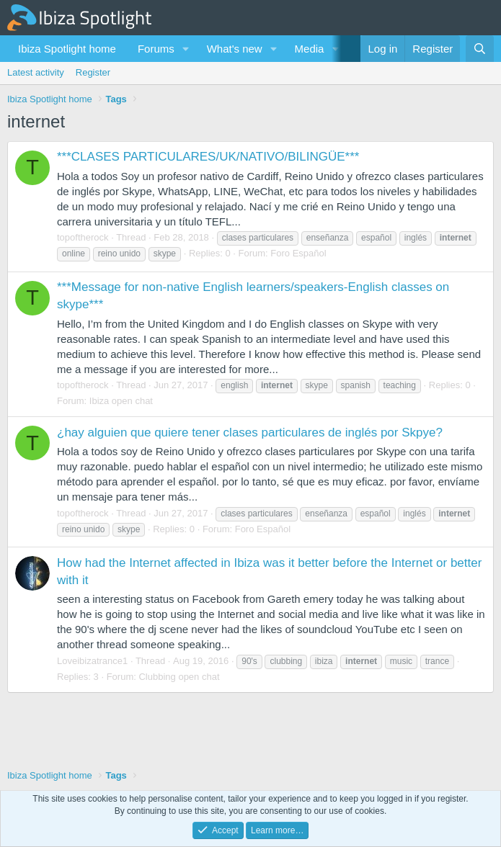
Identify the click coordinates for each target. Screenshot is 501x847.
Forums (156, 48)
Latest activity (35, 72)
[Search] (480, 48)
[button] (186, 48)
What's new (234, 48)
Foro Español (298, 253)
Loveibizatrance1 (92, 660)
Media (309, 48)
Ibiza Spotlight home (67, 48)
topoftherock (83, 237)
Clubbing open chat (178, 676)
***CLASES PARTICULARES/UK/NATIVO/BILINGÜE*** (208, 156)
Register (93, 72)
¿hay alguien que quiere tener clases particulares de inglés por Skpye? (250, 432)
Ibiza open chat (121, 400)
